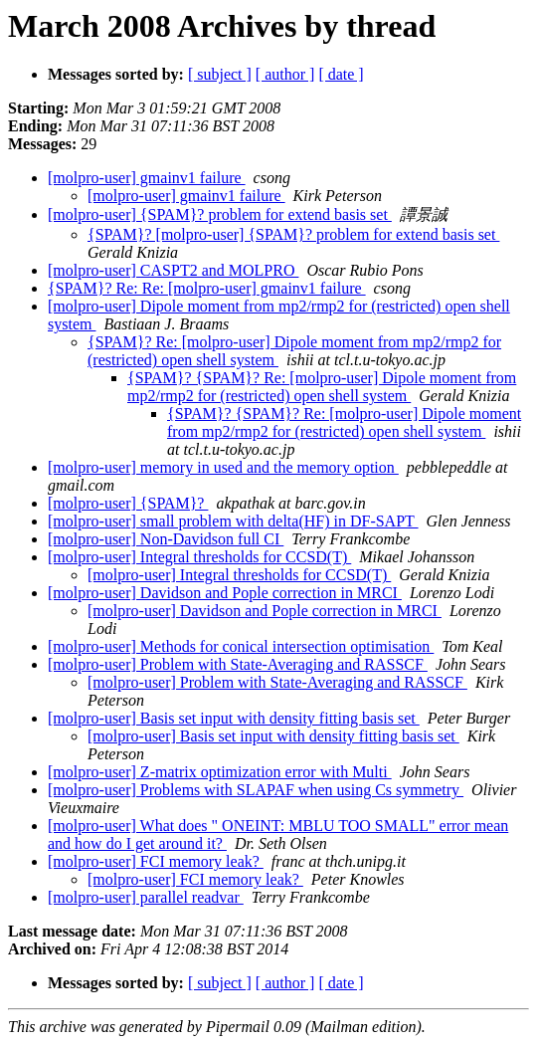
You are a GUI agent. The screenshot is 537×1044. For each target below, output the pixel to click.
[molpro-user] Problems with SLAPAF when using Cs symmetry (255, 789)
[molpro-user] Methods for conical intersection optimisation (241, 646)
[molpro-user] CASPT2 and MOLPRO (173, 270)
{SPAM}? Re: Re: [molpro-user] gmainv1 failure (207, 288)
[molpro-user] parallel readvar (146, 897)
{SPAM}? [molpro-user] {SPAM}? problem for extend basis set (293, 234)
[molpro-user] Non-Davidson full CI (165, 538)
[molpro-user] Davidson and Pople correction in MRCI (225, 592)
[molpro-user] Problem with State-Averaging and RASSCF (238, 664)
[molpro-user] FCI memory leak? (156, 861)
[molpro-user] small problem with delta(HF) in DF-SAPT (233, 521)
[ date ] (340, 74)
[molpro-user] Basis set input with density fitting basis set (234, 718)
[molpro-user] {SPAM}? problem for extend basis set (220, 214)
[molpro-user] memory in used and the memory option (223, 467)
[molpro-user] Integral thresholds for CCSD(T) (199, 556)
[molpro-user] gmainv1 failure (147, 177)
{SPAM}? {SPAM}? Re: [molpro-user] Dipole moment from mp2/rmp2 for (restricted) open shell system (321, 386)
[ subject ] (220, 74)
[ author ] (285, 74)
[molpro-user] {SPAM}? (128, 503)
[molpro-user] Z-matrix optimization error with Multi (220, 771)
